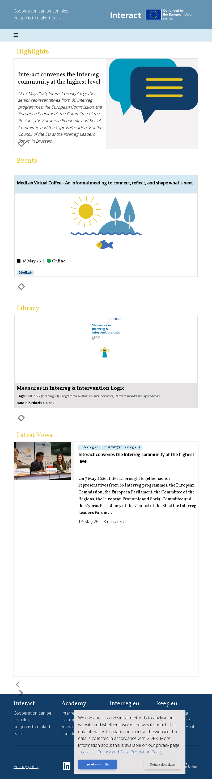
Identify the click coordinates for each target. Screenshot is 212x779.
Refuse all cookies (162, 765)
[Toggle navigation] (16, 35)
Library (28, 308)
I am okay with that (97, 765)
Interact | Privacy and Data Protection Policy (120, 752)
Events (27, 161)
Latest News (34, 435)
